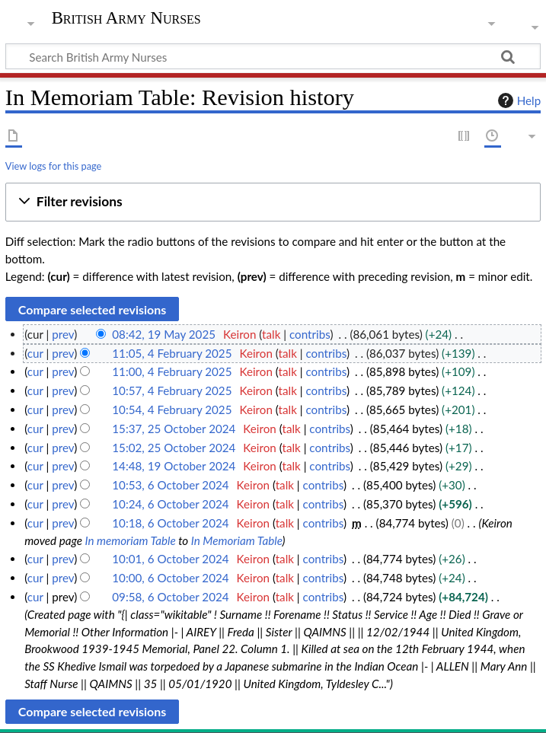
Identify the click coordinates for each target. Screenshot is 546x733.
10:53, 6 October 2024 (170, 485)
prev (63, 334)
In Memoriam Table (237, 540)
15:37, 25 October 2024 (173, 428)
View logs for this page (53, 166)
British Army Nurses (126, 18)
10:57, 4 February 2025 (171, 390)
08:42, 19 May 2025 (164, 334)
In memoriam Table (130, 540)
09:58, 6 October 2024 (170, 597)
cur (35, 353)
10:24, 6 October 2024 (170, 504)
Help (517, 100)
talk (271, 334)
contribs (309, 334)
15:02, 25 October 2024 (173, 447)
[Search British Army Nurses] (273, 56)
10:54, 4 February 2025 (171, 409)
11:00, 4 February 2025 (171, 371)
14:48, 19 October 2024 (173, 466)
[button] (273, 202)
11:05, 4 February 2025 (171, 353)
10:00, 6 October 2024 (170, 578)
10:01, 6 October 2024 (170, 559)
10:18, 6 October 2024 (170, 523)
